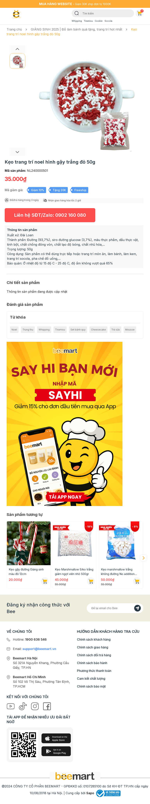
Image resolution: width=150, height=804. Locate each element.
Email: (34, 649)
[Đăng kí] (137, 608)
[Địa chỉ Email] (115, 608)
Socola (108, 21)
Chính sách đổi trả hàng (94, 655)
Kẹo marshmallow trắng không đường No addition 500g (118, 572)
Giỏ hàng (140, 12)
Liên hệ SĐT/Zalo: (50, 215)
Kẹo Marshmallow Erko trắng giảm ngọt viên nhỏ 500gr (74, 572)
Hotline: (30, 639)
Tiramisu (88, 21)
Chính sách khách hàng (94, 639)
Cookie (99, 21)
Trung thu (27, 329)
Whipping (77, 21)
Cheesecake (98, 329)
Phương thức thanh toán (94, 671)
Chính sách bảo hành (92, 663)
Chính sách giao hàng (92, 647)
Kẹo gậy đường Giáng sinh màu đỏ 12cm (26, 572)
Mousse (130, 329)
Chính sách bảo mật (91, 686)
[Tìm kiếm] (77, 13)
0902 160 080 (70, 215)
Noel (14, 329)
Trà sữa (115, 329)
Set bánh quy (78, 329)
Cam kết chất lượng (91, 678)
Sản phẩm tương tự (25, 514)
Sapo (90, 793)
